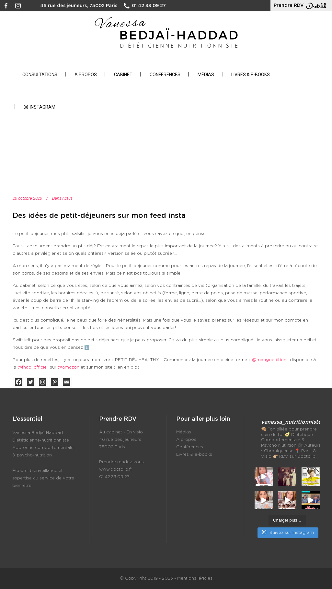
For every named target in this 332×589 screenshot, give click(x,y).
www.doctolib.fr (115, 469)
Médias (183, 432)
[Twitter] (30, 382)
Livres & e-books (194, 455)
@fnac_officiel (32, 367)
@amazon (68, 367)
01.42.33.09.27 (114, 477)
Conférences (189, 447)
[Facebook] (18, 382)
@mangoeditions (270, 360)
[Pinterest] (54, 382)
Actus (67, 198)
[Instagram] (42, 382)
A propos (186, 440)
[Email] (66, 382)
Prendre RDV (301, 6)
